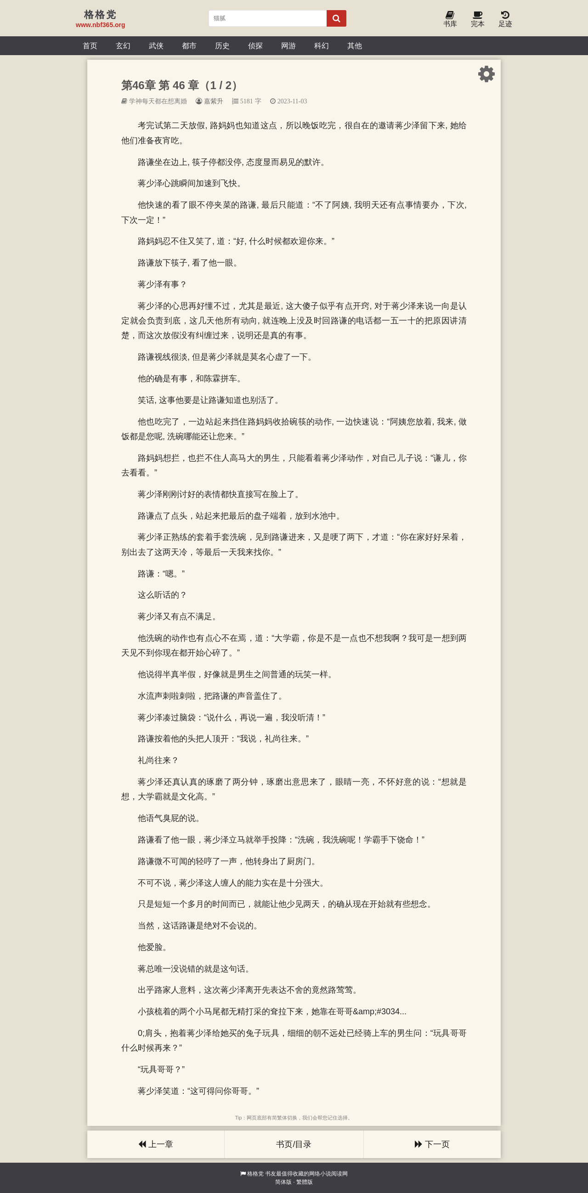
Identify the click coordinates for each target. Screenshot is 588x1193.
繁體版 (304, 1182)
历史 (222, 45)
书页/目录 (293, 1144)
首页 (90, 45)
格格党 (255, 1173)
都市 (189, 45)
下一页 (432, 1144)
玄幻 (123, 45)
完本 (478, 19)
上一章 (155, 1144)
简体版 (283, 1182)
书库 (450, 19)
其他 (354, 45)
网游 (288, 45)
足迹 (505, 19)
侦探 (255, 45)
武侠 (156, 45)
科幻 (321, 45)
